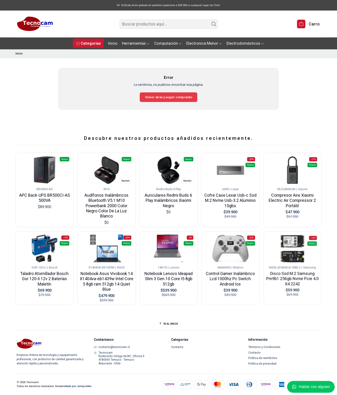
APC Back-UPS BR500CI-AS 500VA (44, 195)
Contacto (177, 347)
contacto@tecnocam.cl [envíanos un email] (112, 347)
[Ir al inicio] (169, 324)
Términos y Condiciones (264, 347)
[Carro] (308, 23)
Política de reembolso (262, 358)
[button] (88, 43)
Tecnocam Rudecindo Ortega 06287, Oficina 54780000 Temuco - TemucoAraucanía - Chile (119, 358)
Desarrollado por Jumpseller (73, 386)
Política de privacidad (262, 363)
